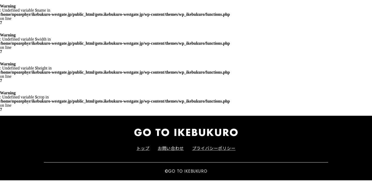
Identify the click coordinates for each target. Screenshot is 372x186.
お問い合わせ (171, 148)
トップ (142, 148)
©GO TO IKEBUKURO (186, 171)
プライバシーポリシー (214, 148)
